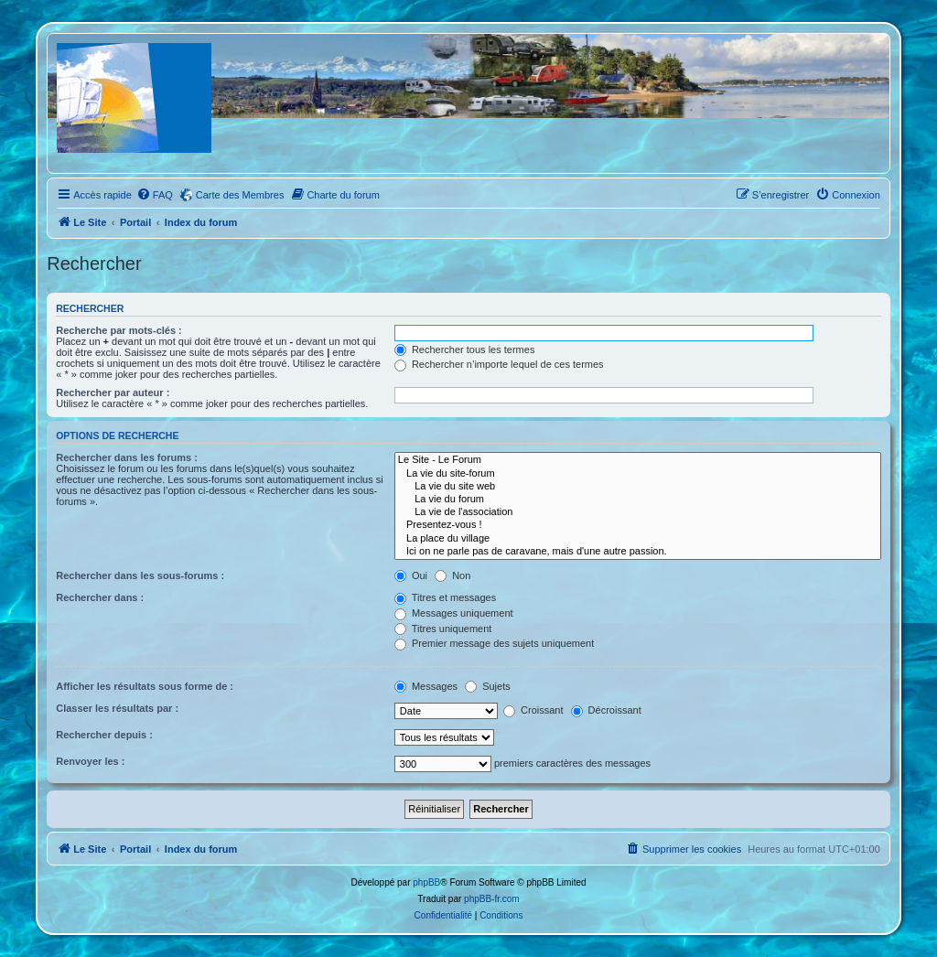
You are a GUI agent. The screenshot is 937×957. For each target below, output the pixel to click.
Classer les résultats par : (117, 708)
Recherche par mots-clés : (119, 330)
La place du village (637, 538)
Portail (135, 222)
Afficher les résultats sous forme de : (144, 686)
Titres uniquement (443, 628)
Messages (426, 686)
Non (452, 575)
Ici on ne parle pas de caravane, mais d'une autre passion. (637, 551)
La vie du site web (637, 486)
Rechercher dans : (100, 597)
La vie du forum (637, 499)
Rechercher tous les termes (464, 349)
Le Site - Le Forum (637, 460)
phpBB (426, 882)
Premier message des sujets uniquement (494, 643)
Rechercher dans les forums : (127, 457)
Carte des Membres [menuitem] (240, 194)
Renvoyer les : (90, 761)
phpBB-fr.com (492, 899)
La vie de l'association (637, 512)
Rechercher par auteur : (112, 392)
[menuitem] (154, 195)
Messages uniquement (453, 613)
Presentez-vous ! (637, 525)
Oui (410, 575)
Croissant (533, 709)
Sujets (488, 686)
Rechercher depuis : (104, 734)
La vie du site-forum (637, 474)
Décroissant (606, 709)
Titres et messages (445, 597)
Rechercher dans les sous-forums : (140, 575)
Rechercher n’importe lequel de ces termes (499, 364)
